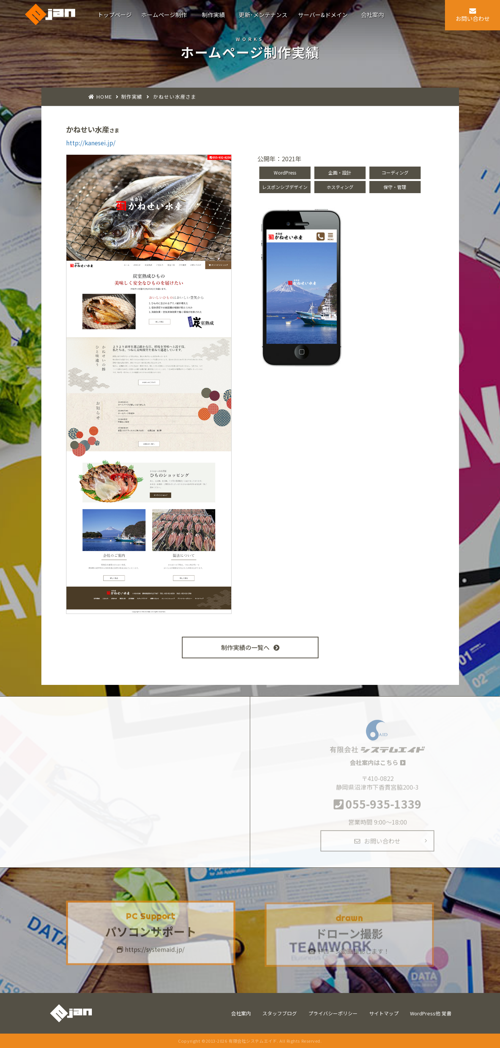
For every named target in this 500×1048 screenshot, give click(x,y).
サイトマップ (384, 1013)
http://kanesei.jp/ (90, 142)
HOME (104, 96)
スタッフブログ (279, 1013)
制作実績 (132, 96)
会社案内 (241, 1013)
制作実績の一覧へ (250, 647)
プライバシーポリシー (333, 1013)
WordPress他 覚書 (430, 1013)
